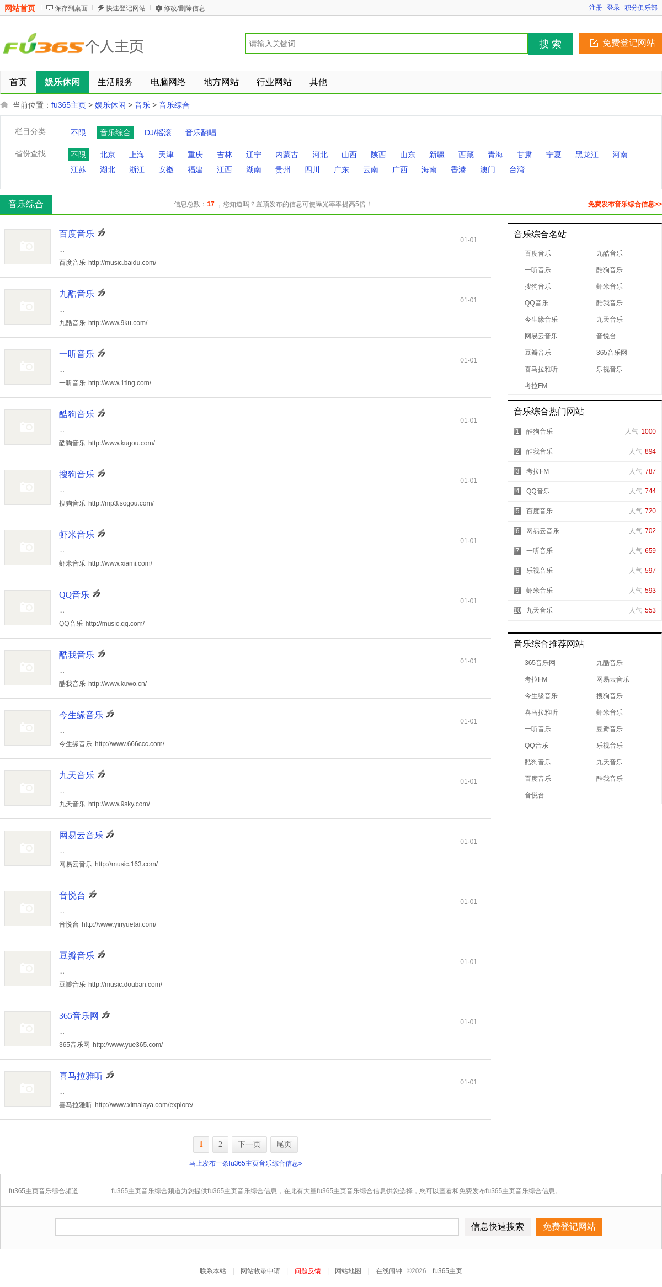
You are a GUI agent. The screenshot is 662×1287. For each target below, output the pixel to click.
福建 (195, 169)
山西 (349, 154)
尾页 (284, 1144)
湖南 (253, 169)
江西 (224, 169)
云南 (370, 169)
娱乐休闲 (110, 104)
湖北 (107, 169)
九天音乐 (609, 319)
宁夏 (554, 154)
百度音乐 (538, 253)
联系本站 (213, 1271)
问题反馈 (308, 1271)
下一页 (249, 1144)
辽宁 (253, 154)
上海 (137, 154)
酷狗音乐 (609, 270)
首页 (18, 82)
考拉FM (536, 386)
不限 (78, 132)
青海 (495, 154)
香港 (458, 169)
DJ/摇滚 (158, 132)
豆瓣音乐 (538, 353)
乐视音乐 (609, 369)
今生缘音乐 (541, 319)
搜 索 (550, 44)
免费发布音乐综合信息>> (625, 204)
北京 (107, 154)
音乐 (142, 104)
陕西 (378, 154)
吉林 (224, 154)
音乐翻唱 (200, 132)
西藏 (466, 154)
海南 (429, 169)
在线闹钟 (389, 1271)
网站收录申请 (260, 1271)
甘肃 (524, 154)
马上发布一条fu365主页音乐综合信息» (245, 1163)
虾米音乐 (609, 286)
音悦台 (606, 336)
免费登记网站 (628, 42)
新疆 (437, 154)
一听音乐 (538, 270)
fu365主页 (68, 104)
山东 (407, 154)
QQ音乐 (536, 303)
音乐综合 (174, 104)
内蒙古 (286, 154)
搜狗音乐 (538, 286)
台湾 (517, 169)
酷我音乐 (609, 303)
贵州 (283, 169)
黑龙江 (587, 154)
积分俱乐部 (641, 8)
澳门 (487, 169)
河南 (620, 154)
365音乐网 (611, 353)
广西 (400, 169)
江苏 (78, 169)
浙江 (137, 169)
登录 (613, 8)
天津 (166, 154)
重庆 (195, 154)
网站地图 (348, 1271)
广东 (341, 169)
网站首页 (19, 8)
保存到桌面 (71, 8)
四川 (312, 169)
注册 (595, 8)
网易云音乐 (541, 336)
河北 (320, 154)
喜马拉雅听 (541, 369)
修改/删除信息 (184, 8)
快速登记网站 (126, 8)
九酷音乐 (609, 253)
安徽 (166, 169)
